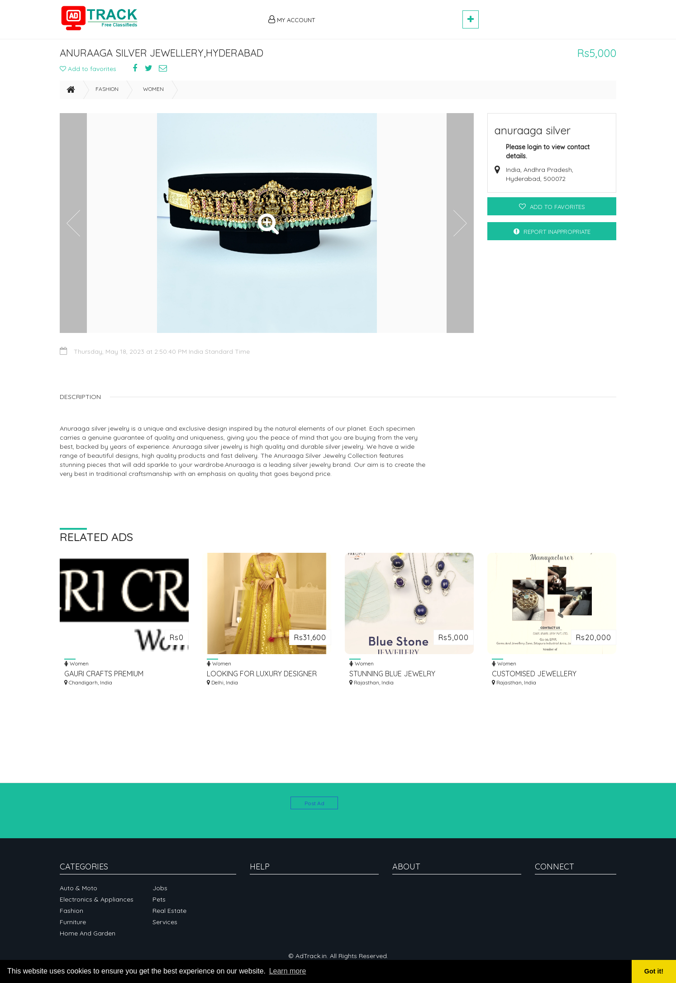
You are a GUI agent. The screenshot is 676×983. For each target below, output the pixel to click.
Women (153, 93)
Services (164, 922)
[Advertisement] (393, 14)
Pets (159, 899)
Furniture (73, 922)
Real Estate (169, 911)
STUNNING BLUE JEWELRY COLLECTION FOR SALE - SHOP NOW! (400, 678)
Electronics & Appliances (96, 899)
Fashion (107, 93)
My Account (291, 19)
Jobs (159, 888)
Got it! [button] (653, 971)
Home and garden (87, 933)
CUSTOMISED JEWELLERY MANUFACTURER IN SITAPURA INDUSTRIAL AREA (539, 678)
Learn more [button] (287, 971)
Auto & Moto (78, 888)
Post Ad (314, 803)
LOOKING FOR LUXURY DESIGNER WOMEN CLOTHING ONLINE (262, 678)
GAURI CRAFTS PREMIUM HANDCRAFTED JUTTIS (103, 678)
